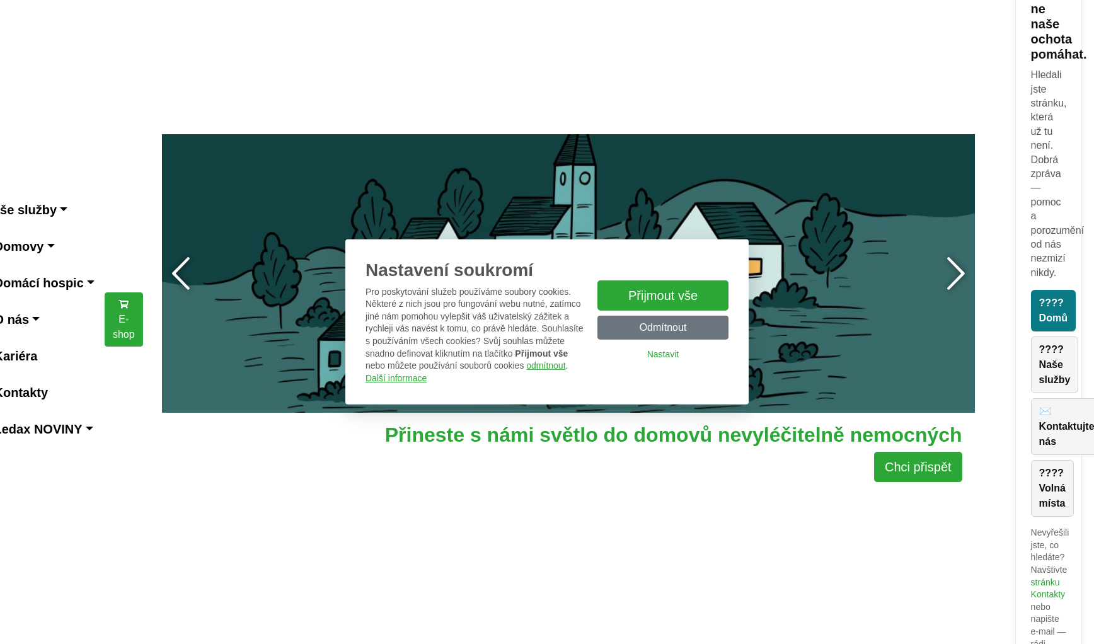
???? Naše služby (1055, 364)
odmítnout (545, 365)
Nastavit (663, 354)
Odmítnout (663, 327)
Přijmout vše (663, 295)
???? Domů (1053, 310)
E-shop (124, 319)
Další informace (396, 378)
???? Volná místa (1052, 488)
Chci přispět (918, 467)
